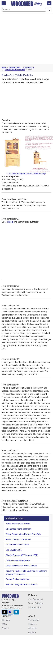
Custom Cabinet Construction (15, 70)
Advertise (32, 628)
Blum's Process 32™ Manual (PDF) (22, 555)
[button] (4, 612)
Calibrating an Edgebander (18, 560)
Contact (5, 628)
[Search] (24, 10)
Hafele (10, 222)
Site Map (6, 620)
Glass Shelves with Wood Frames (21, 566)
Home (4, 67)
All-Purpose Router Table (17, 545)
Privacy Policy (34, 607)
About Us (32, 624)
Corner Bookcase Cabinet (17, 579)
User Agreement (35, 599)
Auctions (32, 632)
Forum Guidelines (36, 603)
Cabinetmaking (28, 67)
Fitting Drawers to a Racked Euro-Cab (23, 534)
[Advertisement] (24, 40)
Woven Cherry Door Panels (18, 539)
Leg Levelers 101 (14, 550)
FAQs (4, 624)
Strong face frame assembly (18, 529)
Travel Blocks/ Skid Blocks (18, 524)
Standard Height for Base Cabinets (22, 584)
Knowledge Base (14, 67)
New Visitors (33, 620)
